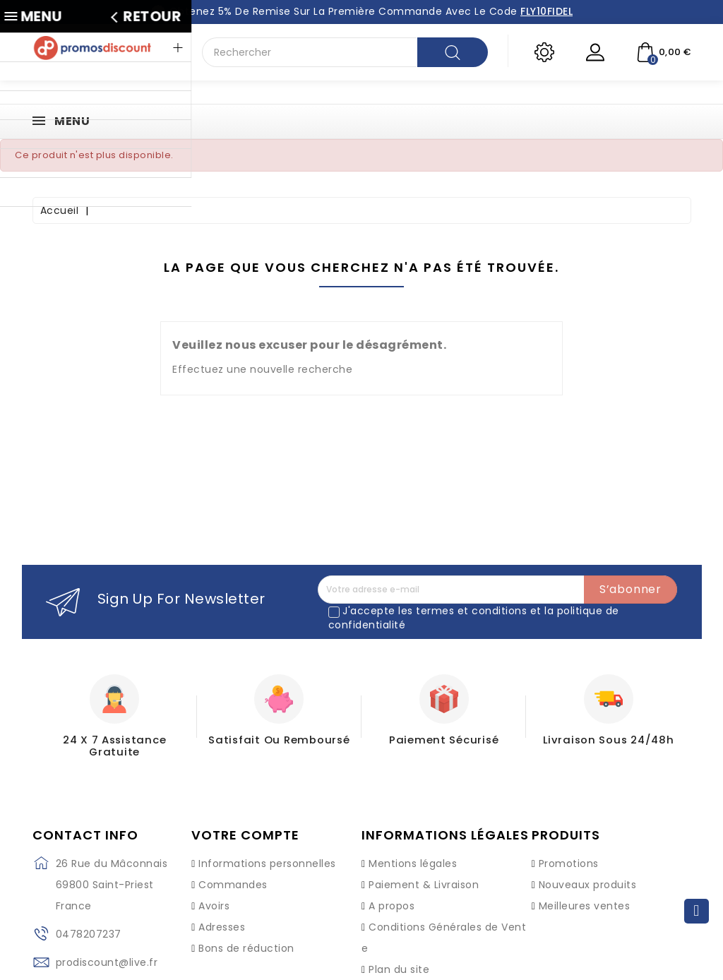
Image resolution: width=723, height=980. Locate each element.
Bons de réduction (246, 934)
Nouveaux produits (588, 871)
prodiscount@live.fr (107, 949)
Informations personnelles (267, 849)
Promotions (569, 849)
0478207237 (88, 921)
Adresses (221, 913)
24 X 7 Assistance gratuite (115, 739)
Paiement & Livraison (424, 871)
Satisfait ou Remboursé (279, 739)
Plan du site (399, 955)
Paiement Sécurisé (444, 739)
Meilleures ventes (585, 892)
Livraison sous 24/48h (608, 739)
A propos (391, 892)
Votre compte (245, 822)
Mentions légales (413, 849)
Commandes (233, 871)
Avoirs (213, 892)
